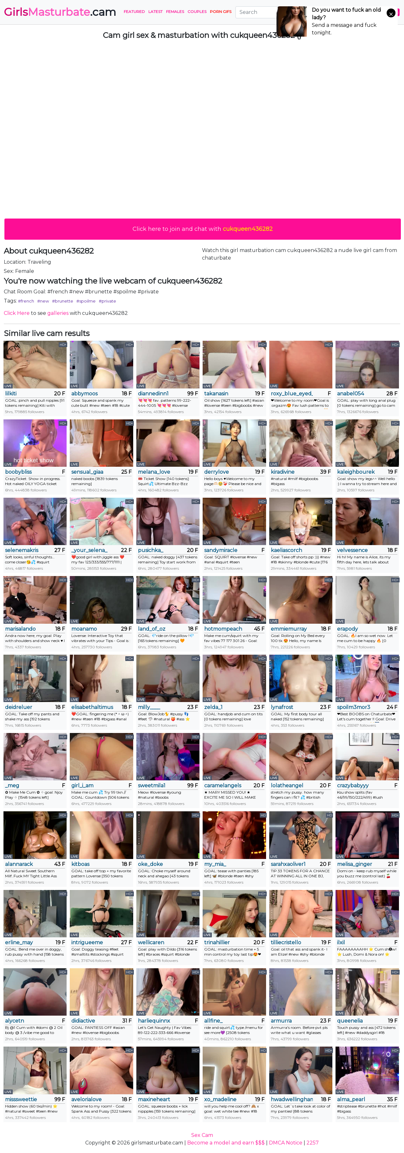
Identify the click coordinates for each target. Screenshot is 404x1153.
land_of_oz (151, 629)
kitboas (80, 864)
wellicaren (151, 943)
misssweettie (21, 1099)
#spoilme (86, 300)
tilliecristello (286, 943)
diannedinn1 (153, 394)
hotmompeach (223, 629)
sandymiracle (220, 550)
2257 (312, 1143)
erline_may (19, 943)
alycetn (14, 1021)
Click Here (17, 313)
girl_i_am (82, 786)
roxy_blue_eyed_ (292, 394)
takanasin (216, 394)
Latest (155, 11)
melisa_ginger (354, 864)
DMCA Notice (285, 1143)
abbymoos (84, 394)
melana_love (154, 472)
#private (107, 300)
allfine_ (213, 1021)
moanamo (84, 629)
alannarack (19, 864)
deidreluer (18, 707)
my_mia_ (215, 864)
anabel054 (350, 394)
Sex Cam (202, 1135)
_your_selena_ (89, 550)
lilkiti (10, 394)
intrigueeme (87, 943)
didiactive (83, 1021)
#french (26, 300)
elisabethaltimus (92, 707)
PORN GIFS (220, 11)
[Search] (274, 12)
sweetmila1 (151, 786)
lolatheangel (287, 786)
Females (175, 11)
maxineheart (154, 1099)
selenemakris (21, 550)
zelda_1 (213, 707)
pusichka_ (150, 550)
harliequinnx (154, 1021)
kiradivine (282, 472)
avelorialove (86, 1099)
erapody (347, 629)
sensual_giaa (87, 472)
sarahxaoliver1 (288, 864)
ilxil (341, 943)
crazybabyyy (353, 786)
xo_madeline (220, 1099)
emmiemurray (289, 629)
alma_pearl (351, 1099)
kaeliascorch (286, 550)
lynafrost (282, 707)
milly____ (149, 707)
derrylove (216, 472)
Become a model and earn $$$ (226, 1143)
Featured (134, 11)
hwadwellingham (292, 1099)
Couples (196, 11)
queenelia (350, 1021)
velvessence (352, 550)
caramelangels (222, 786)
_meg (12, 786)
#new (43, 300)
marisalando (20, 629)
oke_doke (150, 864)
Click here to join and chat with (203, 228)
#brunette (62, 300)
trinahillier (217, 943)
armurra (281, 1021)
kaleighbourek (356, 472)
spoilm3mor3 (353, 707)
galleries (57, 313)
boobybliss (18, 472)
